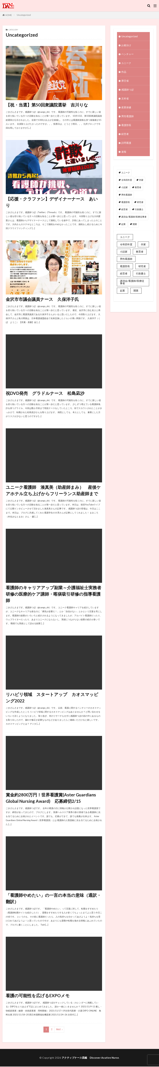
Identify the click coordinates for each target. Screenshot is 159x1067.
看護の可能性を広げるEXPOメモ (38, 996)
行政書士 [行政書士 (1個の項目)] (139, 209)
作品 (123, 71)
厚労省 (125, 80)
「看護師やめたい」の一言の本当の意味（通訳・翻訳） (53, 899)
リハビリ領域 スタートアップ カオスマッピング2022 (52, 698)
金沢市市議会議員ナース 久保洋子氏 (42, 299)
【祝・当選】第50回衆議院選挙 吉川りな (47, 104)
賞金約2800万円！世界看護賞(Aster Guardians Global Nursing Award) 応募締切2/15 (51, 798)
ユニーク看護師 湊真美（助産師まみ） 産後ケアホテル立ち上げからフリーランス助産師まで (53, 490)
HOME (8, 15)
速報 (123, 152)
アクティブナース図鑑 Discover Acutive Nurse (90, 1058)
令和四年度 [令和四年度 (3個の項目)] (126, 180)
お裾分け (126, 45)
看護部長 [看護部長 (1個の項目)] (125, 202)
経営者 (125, 134)
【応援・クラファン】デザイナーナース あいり (52, 202)
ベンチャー (127, 54)
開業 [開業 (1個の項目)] (135, 224)
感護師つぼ (127, 89)
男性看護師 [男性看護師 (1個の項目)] (126, 195)
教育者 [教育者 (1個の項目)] (138, 187)
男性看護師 (127, 116)
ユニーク (126, 62)
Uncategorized (24, 15)
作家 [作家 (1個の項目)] (141, 180)
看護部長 (126, 125)
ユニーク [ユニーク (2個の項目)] (125, 173)
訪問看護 (126, 142)
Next (58, 1030)
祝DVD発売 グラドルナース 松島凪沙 (45, 393)
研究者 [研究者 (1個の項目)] (140, 202)
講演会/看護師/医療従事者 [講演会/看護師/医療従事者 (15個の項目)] (133, 217)
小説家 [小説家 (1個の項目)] (124, 187)
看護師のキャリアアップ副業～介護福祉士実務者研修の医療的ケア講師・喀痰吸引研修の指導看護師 (53, 594)
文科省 (125, 98)
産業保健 (126, 107)
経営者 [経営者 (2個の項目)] (124, 209)
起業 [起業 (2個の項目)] (123, 224)
